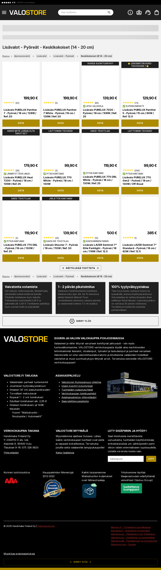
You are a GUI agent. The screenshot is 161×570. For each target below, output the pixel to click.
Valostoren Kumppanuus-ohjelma (81, 382)
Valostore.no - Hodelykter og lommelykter (133, 537)
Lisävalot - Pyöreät (64, 56)
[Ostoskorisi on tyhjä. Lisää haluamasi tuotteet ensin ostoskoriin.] (156, 12)
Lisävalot (42, 56)
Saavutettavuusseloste (75, 401)
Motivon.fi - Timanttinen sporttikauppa (131, 527)
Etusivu (5, 56)
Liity (151, 458)
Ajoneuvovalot (22, 56)
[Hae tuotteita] (83, 12)
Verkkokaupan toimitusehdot (79, 393)
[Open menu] (4, 12)
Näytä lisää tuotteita (80, 268)
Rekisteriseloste (46, 526)
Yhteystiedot (11, 452)
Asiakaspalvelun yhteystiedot (79, 397)
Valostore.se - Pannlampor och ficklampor (133, 534)
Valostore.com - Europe (123, 544)
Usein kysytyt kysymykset (77, 385)
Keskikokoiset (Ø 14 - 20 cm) (96, 56)
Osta (21, 123)
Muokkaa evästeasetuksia (19, 553)
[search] (109, 12)
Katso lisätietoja (65, 452)
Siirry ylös (80, 321)
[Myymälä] (132, 397)
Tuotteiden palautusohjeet (77, 389)
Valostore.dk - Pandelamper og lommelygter (134, 540)
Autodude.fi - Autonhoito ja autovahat (130, 530)
